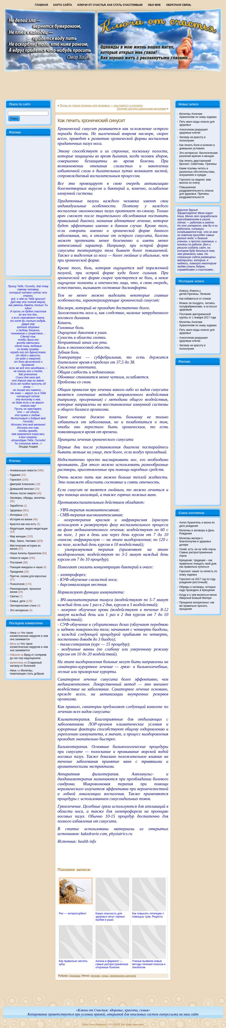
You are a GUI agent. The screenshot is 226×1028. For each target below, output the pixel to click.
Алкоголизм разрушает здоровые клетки (193, 131)
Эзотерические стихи (23, 605)
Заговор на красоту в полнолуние (192, 139)
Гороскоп (15, 479)
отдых (105, 975)
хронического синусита (123, 975)
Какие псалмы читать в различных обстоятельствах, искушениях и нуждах (197, 171)
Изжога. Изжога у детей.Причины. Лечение (194, 292)
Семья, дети (17, 601)
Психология (17, 584)
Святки (14, 596)
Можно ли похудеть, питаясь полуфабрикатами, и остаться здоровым (198, 306)
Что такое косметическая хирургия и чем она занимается (29, 636)
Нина (13, 632)
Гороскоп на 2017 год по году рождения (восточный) (197, 581)
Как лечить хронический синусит (91, 120)
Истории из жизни (21, 519)
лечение (95, 975)
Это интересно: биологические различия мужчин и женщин (198, 154)
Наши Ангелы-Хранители (25, 553)
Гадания (15, 474)
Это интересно (19, 610)
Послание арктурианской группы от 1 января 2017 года (197, 316)
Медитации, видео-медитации (28, 528)
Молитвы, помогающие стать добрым (27, 672)
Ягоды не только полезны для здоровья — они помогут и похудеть (101, 105)
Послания (16, 562)
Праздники (16, 571)
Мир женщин (18, 536)
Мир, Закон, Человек (23, 541)
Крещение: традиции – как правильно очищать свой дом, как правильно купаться (198, 563)
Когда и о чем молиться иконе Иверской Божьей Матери (198, 596)
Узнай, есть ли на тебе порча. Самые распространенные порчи (197, 552)
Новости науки (19, 558)
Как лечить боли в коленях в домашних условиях (197, 146)
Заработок (16, 505)
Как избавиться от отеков (195, 298)
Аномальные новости (23, 470)
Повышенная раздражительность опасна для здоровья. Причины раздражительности (196, 192)
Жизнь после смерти (23, 493)
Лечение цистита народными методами (141, 108)
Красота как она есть (23, 524)
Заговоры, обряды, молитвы (27, 497)
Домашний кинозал (22, 488)
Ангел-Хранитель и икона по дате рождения (197, 524)
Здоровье (16, 510)
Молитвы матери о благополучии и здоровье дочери (195, 541)
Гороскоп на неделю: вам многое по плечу (195, 181)
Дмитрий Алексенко (22, 484)
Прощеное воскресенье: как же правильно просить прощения (196, 606)
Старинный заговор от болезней (26, 664)
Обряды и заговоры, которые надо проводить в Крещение (197, 588)
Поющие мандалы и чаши (26, 567)
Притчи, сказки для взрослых (28, 576)
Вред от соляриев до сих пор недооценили (28, 656)
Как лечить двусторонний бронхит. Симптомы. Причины (198, 162)
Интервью (16, 514)
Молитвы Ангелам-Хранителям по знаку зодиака (198, 115)
